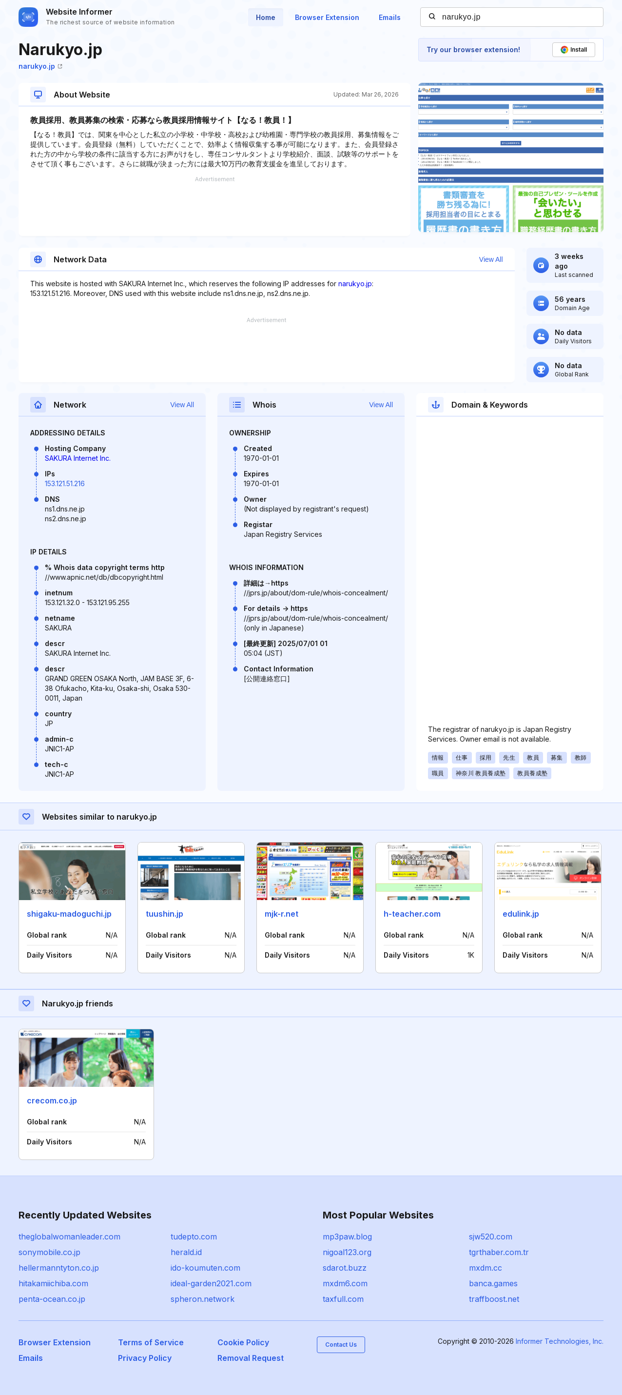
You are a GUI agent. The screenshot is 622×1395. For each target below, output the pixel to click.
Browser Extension (327, 17)
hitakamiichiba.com (53, 1283)
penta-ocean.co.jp (52, 1299)
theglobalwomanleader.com (69, 1236)
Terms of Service (151, 1342)
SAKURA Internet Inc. (78, 458)
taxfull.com (343, 1299)
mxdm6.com (345, 1283)
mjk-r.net (281, 914)
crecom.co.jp (52, 1100)
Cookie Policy (243, 1342)
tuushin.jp (164, 914)
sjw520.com (490, 1236)
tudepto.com (194, 1236)
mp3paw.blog (347, 1236)
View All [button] (491, 259)
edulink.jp (521, 914)
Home (265, 17)
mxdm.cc (485, 1268)
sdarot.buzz (345, 1268)
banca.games (493, 1283)
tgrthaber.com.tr (499, 1252)
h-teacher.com (412, 914)
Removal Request (250, 1358)
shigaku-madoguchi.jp (69, 914)
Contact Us (341, 1344)
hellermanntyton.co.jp (59, 1268)
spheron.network (202, 1299)
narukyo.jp (40, 66)
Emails (390, 17)
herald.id (186, 1252)
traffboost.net (494, 1299)
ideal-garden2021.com (211, 1283)
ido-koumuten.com (205, 1268)
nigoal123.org (347, 1252)
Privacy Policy (145, 1358)
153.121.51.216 (65, 483)
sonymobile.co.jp (49, 1252)
